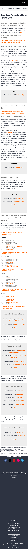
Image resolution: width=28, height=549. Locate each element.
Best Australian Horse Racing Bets (12, 452)
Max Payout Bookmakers (14, 528)
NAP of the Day (13, 540)
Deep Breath (19, 390)
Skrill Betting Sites (14, 525)
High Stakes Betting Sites (14, 527)
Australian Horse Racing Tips (14, 449)
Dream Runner (21, 435)
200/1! (15, 367)
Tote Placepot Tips (14, 539)
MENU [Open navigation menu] (23, 3)
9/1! (15, 327)
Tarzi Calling (19, 394)
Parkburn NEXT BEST (19, 201)
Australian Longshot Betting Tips (8, 450)
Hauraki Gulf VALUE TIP (19, 364)
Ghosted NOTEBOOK (19, 324)
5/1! (15, 205)
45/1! (15, 439)
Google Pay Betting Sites (14, 523)
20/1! (15, 407)
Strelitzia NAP (20, 198)
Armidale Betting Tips (10, 447)
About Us (14, 477)
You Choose (19, 432)
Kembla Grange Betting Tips (11, 453)
